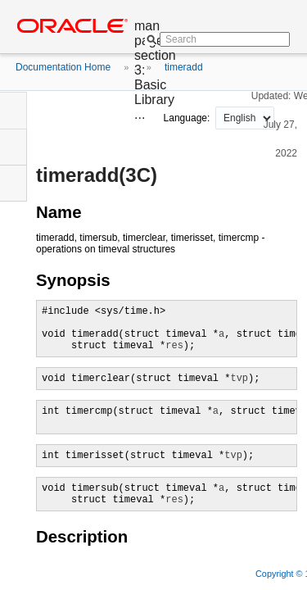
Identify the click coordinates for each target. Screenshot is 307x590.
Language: (188, 118)
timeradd (184, 67)
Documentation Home (63, 67)
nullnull (244, 118)
